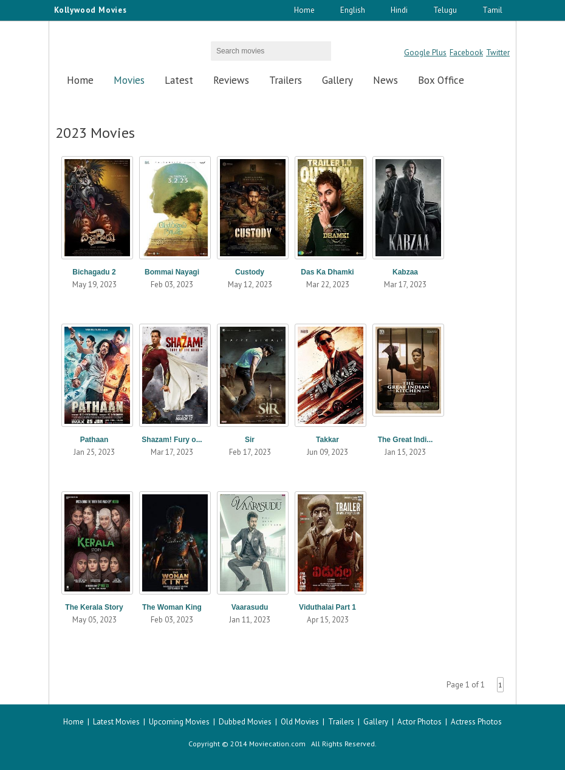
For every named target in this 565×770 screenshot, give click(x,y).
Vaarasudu (250, 607)
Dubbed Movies (245, 722)
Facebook (466, 52)
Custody (249, 272)
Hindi (399, 10)
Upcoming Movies (179, 722)
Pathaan (94, 439)
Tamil (492, 10)
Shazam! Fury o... (172, 439)
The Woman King (172, 607)
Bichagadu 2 (93, 272)
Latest (179, 80)
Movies (129, 80)
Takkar (327, 439)
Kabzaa (405, 272)
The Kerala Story (94, 607)
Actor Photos (419, 722)
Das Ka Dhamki (327, 272)
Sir (250, 439)
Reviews (231, 80)
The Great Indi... (405, 439)
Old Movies (300, 722)
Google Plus (425, 52)
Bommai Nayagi (172, 272)
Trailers (285, 80)
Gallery (337, 80)
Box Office (441, 80)
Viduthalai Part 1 (327, 607)
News (385, 80)
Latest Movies (116, 722)
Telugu (445, 10)
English (352, 10)
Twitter (498, 52)
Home (304, 10)
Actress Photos (476, 722)
